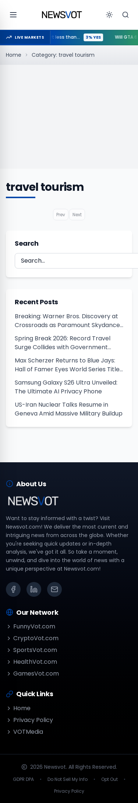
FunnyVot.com (30, 626)
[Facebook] (13, 589)
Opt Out (109, 779)
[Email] (54, 589)
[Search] (125, 14)
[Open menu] (13, 14)
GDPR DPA (23, 779)
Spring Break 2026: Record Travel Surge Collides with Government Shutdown (62, 343)
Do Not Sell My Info (67, 779)
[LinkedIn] (33, 589)
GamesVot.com (32, 673)
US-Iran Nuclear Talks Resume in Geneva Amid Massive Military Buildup (69, 409)
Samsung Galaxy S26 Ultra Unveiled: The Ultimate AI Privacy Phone (66, 387)
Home (13, 55)
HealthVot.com (31, 662)
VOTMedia (24, 731)
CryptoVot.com (32, 638)
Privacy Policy (29, 720)
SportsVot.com (31, 650)
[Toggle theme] (109, 14)
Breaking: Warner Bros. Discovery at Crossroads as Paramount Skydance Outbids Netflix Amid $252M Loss (67, 321)
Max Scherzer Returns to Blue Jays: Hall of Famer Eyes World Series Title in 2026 (67, 365)
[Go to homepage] (62, 15)
